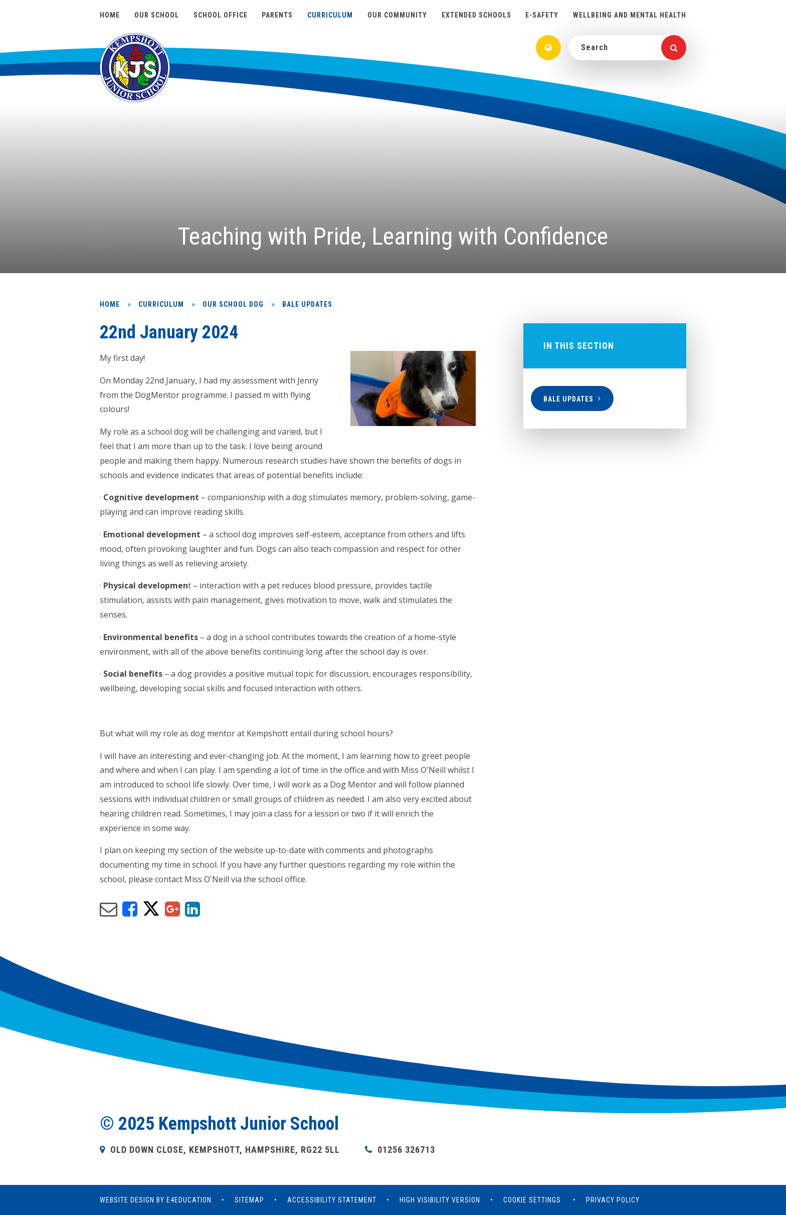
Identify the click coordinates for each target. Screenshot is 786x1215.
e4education (189, 1200)
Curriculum (161, 304)
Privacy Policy (613, 1200)
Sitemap (249, 1200)
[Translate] (548, 47)
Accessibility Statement (331, 1200)
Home (110, 304)
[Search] (673, 47)
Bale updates (307, 304)
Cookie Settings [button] (532, 1200)
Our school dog (233, 304)
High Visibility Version (440, 1200)
